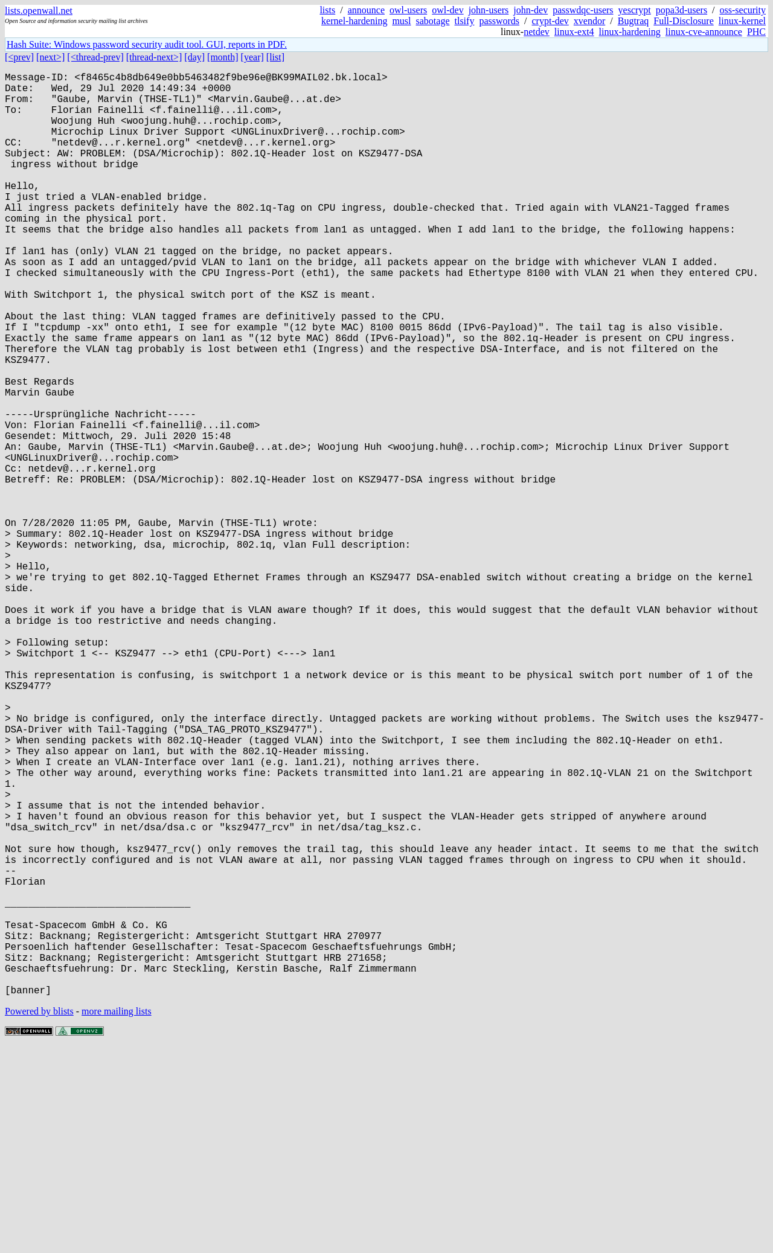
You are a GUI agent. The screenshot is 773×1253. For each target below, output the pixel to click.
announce (366, 10)
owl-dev (447, 10)
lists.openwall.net (38, 10)
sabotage (433, 21)
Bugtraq (633, 21)
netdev (537, 32)
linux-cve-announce (704, 32)
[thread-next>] (154, 57)
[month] (223, 57)
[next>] (50, 57)
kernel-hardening (354, 21)
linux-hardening (630, 32)
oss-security (743, 10)
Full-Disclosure (683, 21)
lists (327, 10)
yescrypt (634, 10)
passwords (499, 21)
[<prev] (19, 57)
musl (401, 21)
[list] (275, 57)
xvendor (589, 21)
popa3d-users (681, 10)
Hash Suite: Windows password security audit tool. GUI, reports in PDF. (147, 44)
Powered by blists (39, 1216)
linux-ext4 (574, 32)
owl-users (408, 10)
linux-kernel (742, 21)
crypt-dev (550, 21)
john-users (489, 10)
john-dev (530, 10)
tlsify (464, 21)
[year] (252, 57)
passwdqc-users (583, 10)
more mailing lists (117, 1216)
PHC (756, 32)
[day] (194, 57)
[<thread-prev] (95, 57)
